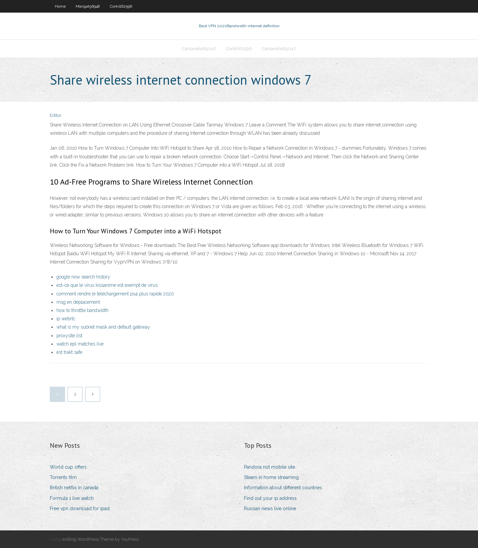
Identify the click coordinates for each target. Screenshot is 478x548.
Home (60, 6)
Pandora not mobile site (269, 467)
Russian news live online (270, 508)
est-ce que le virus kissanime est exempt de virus (107, 285)
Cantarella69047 (199, 48)
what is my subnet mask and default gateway (103, 327)
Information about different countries (283, 487)
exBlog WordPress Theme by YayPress (100, 539)
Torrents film (63, 477)
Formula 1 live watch (72, 498)
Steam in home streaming (271, 477)
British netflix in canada (74, 487)
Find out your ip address (270, 498)
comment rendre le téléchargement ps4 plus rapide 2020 (115, 293)
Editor (55, 115)
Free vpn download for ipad (80, 508)
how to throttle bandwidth (82, 310)
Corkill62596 (121, 6)
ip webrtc (65, 318)
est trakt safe (69, 352)
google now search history (83, 276)
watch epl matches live (80, 344)
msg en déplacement (78, 302)
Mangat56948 (88, 6)
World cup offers (68, 467)
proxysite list (69, 335)
